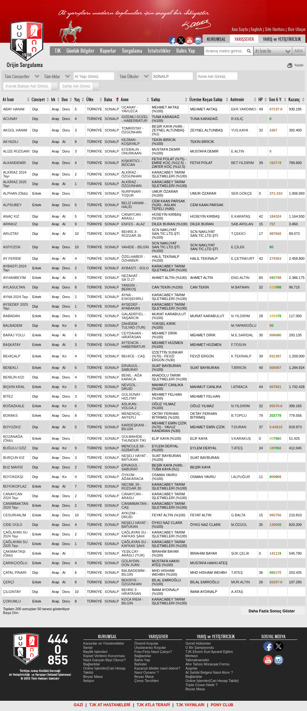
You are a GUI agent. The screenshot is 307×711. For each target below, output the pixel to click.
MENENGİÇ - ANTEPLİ (131, 415)
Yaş (77, 99)
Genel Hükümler (198, 643)
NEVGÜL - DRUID (129, 387)
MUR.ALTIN (240, 582)
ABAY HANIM (14, 109)
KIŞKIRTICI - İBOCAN (131, 163)
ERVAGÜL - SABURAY (130, 367)
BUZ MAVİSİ (13, 467)
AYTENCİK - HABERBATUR (133, 344)
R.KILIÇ (237, 119)
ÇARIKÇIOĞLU (15, 563)
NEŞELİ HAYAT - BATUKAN (134, 457)
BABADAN (11, 316)
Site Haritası (275, 29)
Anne (125, 99)
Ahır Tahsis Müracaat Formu (208, 664)
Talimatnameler (198, 660)
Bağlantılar (91, 664)
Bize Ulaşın (296, 29)
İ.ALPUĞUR (240, 477)
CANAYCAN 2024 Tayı (12, 496)
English (256, 29)
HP (260, 99)
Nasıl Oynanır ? (146, 672)
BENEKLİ (10, 368)
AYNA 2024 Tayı (15, 297)
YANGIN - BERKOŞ (129, 287)
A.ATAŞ (237, 592)
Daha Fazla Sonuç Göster (272, 611)
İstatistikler (159, 50)
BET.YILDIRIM (242, 163)
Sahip (155, 99)
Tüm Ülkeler (129, 76)
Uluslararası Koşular (150, 647)
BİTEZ (8, 396)
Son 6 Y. (275, 99)
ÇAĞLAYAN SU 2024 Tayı (15, 534)
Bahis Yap (185, 50)
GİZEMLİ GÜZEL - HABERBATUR (134, 119)
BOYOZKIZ (12, 427)
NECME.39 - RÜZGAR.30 (131, 486)
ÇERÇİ (8, 582)
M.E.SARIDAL (242, 335)
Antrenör (237, 99)
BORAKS (10, 415)
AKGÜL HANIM (15, 130)
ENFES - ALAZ (133, 224)
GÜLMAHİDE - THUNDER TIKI (133, 438)
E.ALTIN (237, 151)
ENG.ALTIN (240, 278)
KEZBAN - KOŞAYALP (130, 142)
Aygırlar (192, 668)
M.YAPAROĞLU (243, 325)
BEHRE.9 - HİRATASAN (131, 591)
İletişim (88, 681)
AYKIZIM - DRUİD (129, 515)
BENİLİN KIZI (13, 377)
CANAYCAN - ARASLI (132, 216)
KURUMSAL (216, 39)
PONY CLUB (222, 705)
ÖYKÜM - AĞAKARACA (132, 477)
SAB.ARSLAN (242, 224)
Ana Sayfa (240, 29)
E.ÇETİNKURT (242, 258)
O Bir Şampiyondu (200, 647)
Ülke (90, 99)
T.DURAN (238, 427)
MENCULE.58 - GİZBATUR (133, 448)
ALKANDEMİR (14, 163)
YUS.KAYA (239, 130)
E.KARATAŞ (240, 216)
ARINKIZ (10, 224)
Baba (108, 99)
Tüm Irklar (52, 76)
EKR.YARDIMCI (243, 109)
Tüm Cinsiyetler (16, 76)
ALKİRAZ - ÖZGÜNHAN (131, 174)
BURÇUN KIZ (14, 458)
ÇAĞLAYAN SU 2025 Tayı (15, 544)
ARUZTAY (11, 234)
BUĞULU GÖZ (15, 448)
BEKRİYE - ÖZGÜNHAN (131, 582)
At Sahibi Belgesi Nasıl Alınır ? (209, 672)
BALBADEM (12, 325)
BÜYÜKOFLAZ (15, 486)
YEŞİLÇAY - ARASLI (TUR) (132, 553)
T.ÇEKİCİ (238, 234)
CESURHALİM (14, 515)
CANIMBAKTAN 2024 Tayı (15, 505)
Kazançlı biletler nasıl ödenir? (157, 668)
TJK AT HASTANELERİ (109, 705)
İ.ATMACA (239, 387)
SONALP (112, 109)
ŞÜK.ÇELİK (240, 553)
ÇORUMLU (12, 601)
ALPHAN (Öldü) (15, 193)
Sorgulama (132, 50)
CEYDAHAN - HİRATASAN (132, 335)
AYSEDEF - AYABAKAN (130, 306)
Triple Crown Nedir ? (202, 685)
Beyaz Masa (93, 676)
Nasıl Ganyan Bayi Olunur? (104, 660)
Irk (53, 99)
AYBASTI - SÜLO (135, 268)
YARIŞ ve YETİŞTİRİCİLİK (282, 39)
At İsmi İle (263, 51)
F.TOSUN (238, 345)
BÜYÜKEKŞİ (13, 477)
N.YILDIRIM (240, 316)
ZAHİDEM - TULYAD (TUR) (133, 325)
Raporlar (108, 50)
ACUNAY (10, 119)
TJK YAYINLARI (190, 705)
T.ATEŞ (236, 448)
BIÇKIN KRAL (14, 387)
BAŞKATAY (12, 345)
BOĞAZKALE (14, 406)
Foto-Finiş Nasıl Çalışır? (153, 652)
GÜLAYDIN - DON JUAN (131, 563)
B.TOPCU (239, 415)
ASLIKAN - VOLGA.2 (129, 406)
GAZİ (78, 705)
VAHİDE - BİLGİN (135, 247)
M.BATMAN (240, 287)
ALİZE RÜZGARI (16, 151)
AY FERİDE (12, 258)
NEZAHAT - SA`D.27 (130, 277)
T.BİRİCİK (238, 368)
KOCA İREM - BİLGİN (132, 601)
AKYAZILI (10, 142)
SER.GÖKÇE (241, 193)
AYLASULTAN (14, 287)
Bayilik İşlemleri (95, 652)
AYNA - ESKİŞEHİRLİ (132, 297)
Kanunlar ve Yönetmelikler (103, 643)
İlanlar (88, 647)
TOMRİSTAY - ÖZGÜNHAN (132, 130)
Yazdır (298, 65)
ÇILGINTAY (12, 592)
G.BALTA (238, 515)
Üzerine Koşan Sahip (205, 99)
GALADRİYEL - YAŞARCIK (133, 316)
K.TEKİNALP (241, 356)
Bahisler (140, 664)
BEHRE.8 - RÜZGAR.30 (131, 233)
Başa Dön (11, 613)
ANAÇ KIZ (11, 216)
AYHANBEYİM (14, 278)
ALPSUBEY (12, 205)
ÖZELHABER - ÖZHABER (133, 258)
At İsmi (8, 99)
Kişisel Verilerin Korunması (104, 656)
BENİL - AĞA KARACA (131, 377)
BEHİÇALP (11, 356)
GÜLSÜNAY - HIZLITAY (131, 396)
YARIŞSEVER (244, 39)
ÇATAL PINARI (15, 572)
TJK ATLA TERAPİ (153, 705)
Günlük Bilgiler (80, 50)
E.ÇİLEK (237, 247)
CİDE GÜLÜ (12, 525)
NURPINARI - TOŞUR (132, 193)
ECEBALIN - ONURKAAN (131, 151)
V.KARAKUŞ (241, 438)
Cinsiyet (38, 99)
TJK (58, 50)
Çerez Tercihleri (146, 681)
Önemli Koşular (146, 643)
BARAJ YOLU (14, 335)
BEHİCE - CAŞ (133, 356)
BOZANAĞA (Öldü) (13, 438)
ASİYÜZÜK (12, 247)
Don (65, 99)
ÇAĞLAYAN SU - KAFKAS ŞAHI (134, 534)
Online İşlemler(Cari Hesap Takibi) (212, 681)
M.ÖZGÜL (239, 525)
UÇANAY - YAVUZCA (129, 109)
